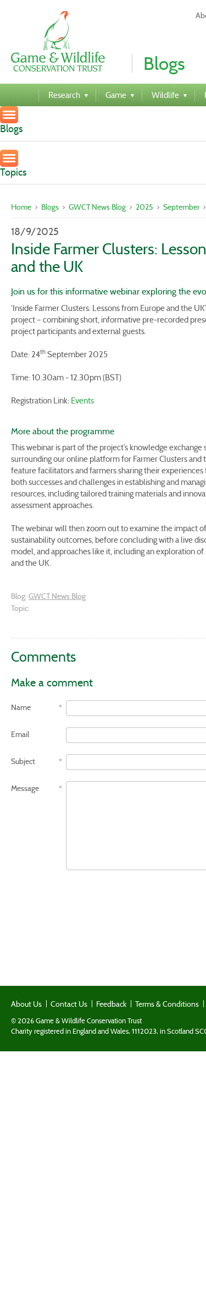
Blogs (50, 207)
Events (82, 401)
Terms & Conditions (167, 1004)
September (181, 207)
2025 (144, 207)
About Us (26, 1004)
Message (25, 788)
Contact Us (69, 1004)
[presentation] (94, 902)
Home (21, 207)
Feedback (111, 1004)
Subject (23, 761)
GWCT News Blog (97, 207)
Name (21, 707)
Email (20, 734)
